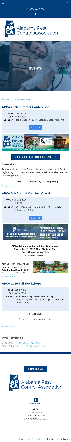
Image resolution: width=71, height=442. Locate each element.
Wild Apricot (38, 439)
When (9, 200)
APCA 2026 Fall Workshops (21, 283)
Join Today (36, 368)
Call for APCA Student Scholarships (33, 346)
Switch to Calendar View (18, 99)
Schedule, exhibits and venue (35, 157)
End (11, 116)
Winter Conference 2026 (27, 343)
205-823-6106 (37, 9)
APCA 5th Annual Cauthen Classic (27, 193)
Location (8, 120)
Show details (8, 186)
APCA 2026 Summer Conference (25, 107)
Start (10, 113)
